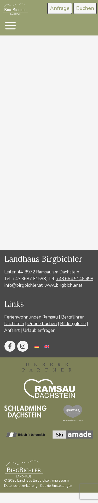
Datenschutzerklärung (21, 485)
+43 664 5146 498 (74, 279)
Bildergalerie (73, 324)
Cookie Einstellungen (56, 485)
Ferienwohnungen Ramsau (31, 317)
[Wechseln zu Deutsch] (37, 346)
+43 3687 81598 (29, 279)
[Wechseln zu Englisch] (47, 346)
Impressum (60, 480)
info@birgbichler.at (23, 285)
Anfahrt (12, 330)
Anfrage (60, 8)
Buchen (85, 8)
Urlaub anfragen (39, 330)
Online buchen (42, 324)
